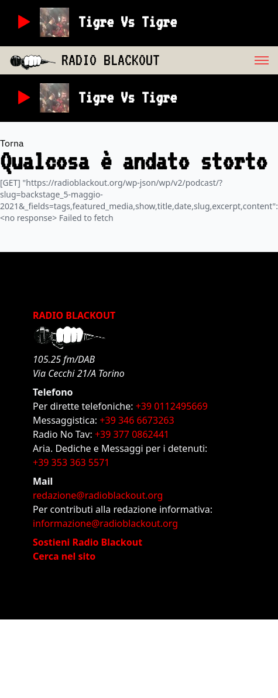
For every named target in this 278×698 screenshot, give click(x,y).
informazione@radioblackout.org (105, 523)
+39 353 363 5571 (71, 462)
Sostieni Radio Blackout (87, 542)
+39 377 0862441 (132, 434)
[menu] (219, 60)
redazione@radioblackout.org (98, 495)
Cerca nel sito (64, 556)
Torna (12, 143)
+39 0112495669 (172, 406)
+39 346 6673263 (136, 420)
